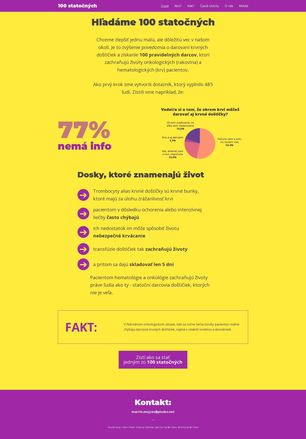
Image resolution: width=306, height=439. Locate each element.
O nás (229, 6)
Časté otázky (209, 6)
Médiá (243, 6)
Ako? (177, 6)
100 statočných (77, 6)
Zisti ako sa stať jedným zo (153, 359)
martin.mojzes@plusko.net (153, 412)
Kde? (190, 6)
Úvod (164, 6)
